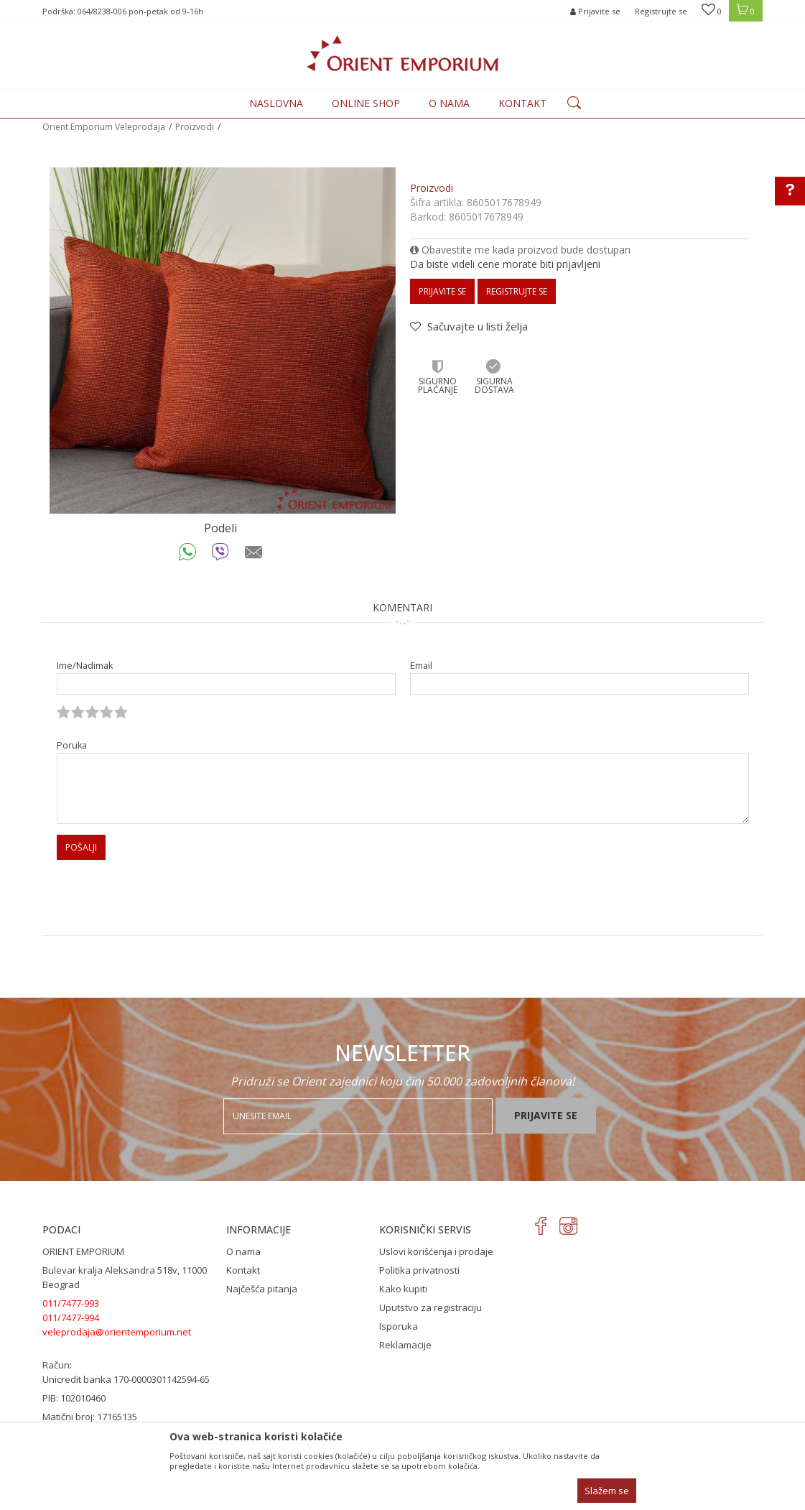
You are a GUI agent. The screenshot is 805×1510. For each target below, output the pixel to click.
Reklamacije (405, 1344)
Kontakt (243, 1270)
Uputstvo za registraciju (430, 1307)
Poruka (72, 745)
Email (421, 665)
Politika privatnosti (419, 1270)
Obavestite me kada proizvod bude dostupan (520, 249)
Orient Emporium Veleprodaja (103, 127)
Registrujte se (661, 11)
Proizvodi (194, 127)
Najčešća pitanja (261, 1288)
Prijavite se (442, 291)
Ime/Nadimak (85, 665)
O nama (243, 1251)
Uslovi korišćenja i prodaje (436, 1251)
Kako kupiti (403, 1288)
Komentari (402, 607)
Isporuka (398, 1326)
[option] (223, 340)
